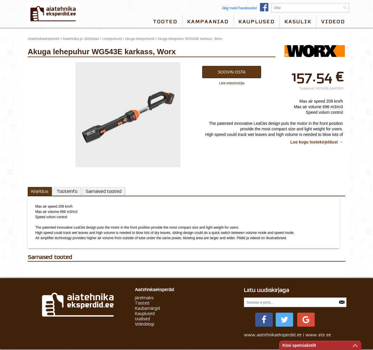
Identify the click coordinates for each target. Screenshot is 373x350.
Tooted (165, 21)
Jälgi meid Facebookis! (246, 8)
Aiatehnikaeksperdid (43, 39)
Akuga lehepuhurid (139, 39)
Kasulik (298, 21)
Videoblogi (144, 324)
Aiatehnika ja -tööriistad (80, 39)
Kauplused (256, 21)
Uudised (142, 318)
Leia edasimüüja (231, 83)
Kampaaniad (208, 21)
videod (333, 21)
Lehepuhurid (112, 39)
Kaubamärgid (147, 308)
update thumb (40, 64)
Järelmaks (144, 297)
